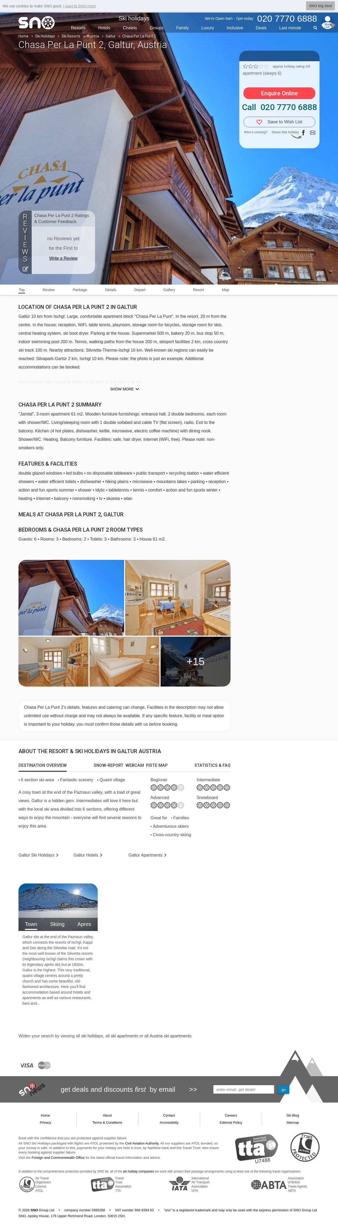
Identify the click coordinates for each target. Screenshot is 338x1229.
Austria (93, 36)
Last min (290, 28)
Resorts (78, 28)
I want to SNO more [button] (79, 6)
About (107, 1115)
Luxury (207, 28)
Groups (156, 28)
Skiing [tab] (57, 924)
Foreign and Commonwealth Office (58, 1158)
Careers (231, 1115)
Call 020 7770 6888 (279, 107)
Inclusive (235, 28)
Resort (198, 290)
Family (182, 28)
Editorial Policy (231, 1122)
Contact (169, 1115)
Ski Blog (293, 1115)
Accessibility (169, 1122)
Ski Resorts (71, 36)
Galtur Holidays (36, 855)
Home (23, 36)
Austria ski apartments (170, 1036)
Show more (122, 389)
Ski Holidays (45, 36)
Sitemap (293, 1122)
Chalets (130, 28)
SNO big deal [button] (320, 6)
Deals (261, 28)
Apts (146, 855)
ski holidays (92, 1036)
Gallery (169, 290)
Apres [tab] (84, 924)
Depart (139, 290)
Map (225, 290)
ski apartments (124, 1036)
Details (110, 290)
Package (80, 290)
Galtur (111, 36)
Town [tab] (31, 924)
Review (49, 290)
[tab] (42, 765)
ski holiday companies (138, 1171)
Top (22, 290)
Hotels (104, 28)
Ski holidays (134, 18)
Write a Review (63, 258)
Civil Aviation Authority (142, 1143)
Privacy (45, 1122)
